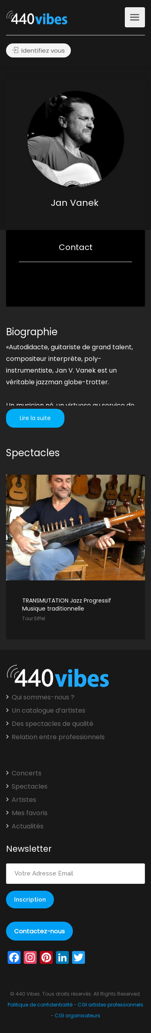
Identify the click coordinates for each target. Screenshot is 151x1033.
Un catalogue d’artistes (48, 710)
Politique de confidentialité (40, 1004)
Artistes (24, 799)
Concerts (26, 773)
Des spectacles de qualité (52, 723)
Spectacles (30, 786)
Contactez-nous (39, 931)
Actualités (27, 826)
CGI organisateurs (77, 1015)
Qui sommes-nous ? (43, 697)
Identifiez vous (38, 50)
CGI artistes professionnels (110, 1004)
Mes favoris (30, 813)
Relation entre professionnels (58, 737)
